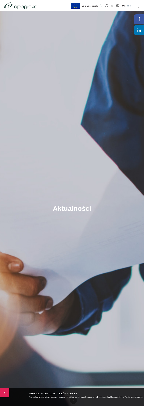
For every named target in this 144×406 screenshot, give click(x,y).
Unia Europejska (84, 6)
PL (123, 5)
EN (129, 5)
